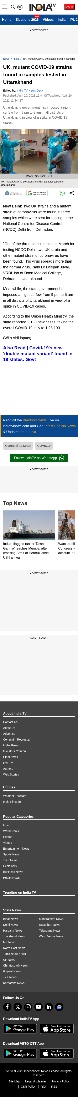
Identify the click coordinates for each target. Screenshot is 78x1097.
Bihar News (10, 919)
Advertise (9, 733)
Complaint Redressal (16, 739)
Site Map (14, 1081)
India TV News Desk (30, 90)
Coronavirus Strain (18, 445)
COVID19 (44, 445)
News (6, 58)
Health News (11, 877)
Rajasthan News (49, 924)
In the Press (11, 745)
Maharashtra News (51, 919)
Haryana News (12, 930)
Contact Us (10, 722)
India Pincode (12, 801)
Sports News (11, 854)
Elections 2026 (26, 19)
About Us (9, 728)
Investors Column (14, 751)
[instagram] (28, 1007)
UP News (9, 959)
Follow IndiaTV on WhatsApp (39, 457)
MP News (9, 942)
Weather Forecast (14, 796)
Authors (8, 768)
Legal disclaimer (35, 1081)
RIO (43, 1086)
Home (6, 19)
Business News (13, 872)
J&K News (10, 977)
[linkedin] (49, 1007)
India (62, 19)
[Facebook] (7, 1007)
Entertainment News (16, 848)
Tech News (10, 860)
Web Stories (11, 774)
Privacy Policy (60, 1081)
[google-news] (59, 1007)
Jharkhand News (14, 936)
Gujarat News (12, 971)
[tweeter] (18, 1007)
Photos (7, 837)
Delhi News (10, 924)
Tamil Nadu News (14, 954)
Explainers (10, 866)
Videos (48, 19)
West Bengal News (51, 936)
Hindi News (10, 757)
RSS (54, 1086)
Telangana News (50, 930)
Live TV (8, 762)
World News (11, 831)
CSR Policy (28, 1086)
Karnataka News (14, 983)
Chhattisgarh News (15, 965)
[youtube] (38, 1007)
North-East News (14, 948)
